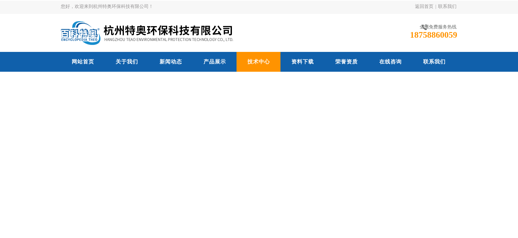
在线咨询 (390, 61)
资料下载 (302, 61)
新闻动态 (171, 61)
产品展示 (215, 61)
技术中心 (258, 61)
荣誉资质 (346, 61)
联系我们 (447, 6)
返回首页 (424, 6)
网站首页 (83, 61)
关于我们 (127, 61)
